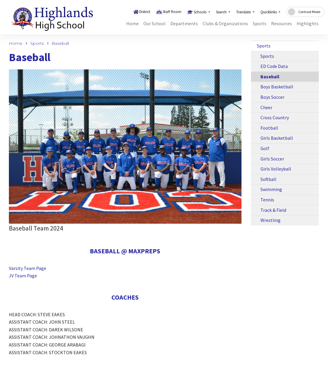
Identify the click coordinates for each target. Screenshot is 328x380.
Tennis (267, 200)
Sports (259, 23)
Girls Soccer (272, 159)
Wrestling (270, 220)
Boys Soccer (272, 97)
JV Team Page (23, 276)
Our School (154, 23)
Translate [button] (244, 12)
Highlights (308, 23)
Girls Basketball (276, 138)
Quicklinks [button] (269, 12)
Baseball (60, 43)
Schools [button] (200, 12)
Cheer (266, 107)
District (144, 11)
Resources (281, 23)
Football (269, 128)
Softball (268, 179)
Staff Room (172, 11)
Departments (184, 23)
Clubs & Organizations (225, 23)
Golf (264, 148)
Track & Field (273, 210)
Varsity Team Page (27, 268)
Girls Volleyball (275, 169)
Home (132, 23)
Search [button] (222, 12)
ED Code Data (274, 66)
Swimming (271, 189)
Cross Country (274, 117)
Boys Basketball (276, 87)
